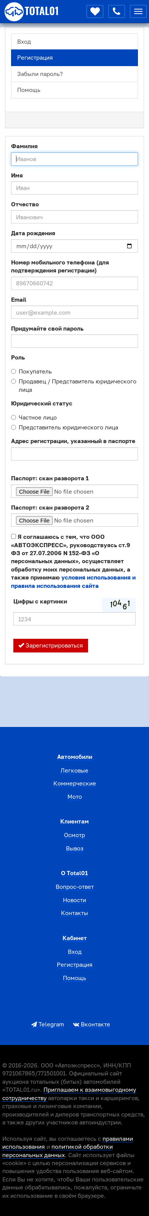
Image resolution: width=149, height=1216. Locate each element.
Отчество (25, 204)
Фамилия (24, 145)
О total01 (74, 872)
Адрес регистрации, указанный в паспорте (73, 440)
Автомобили (74, 756)
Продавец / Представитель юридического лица (73, 385)
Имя (17, 175)
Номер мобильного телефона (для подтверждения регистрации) (60, 266)
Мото (74, 796)
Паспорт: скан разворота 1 (50, 478)
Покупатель (31, 371)
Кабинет (74, 937)
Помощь (28, 89)
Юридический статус (41, 403)
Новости (74, 899)
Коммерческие (74, 783)
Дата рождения (33, 233)
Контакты (74, 912)
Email (18, 299)
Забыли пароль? (40, 73)
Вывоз (74, 848)
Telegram (47, 1024)
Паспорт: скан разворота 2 (50, 507)
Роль (18, 357)
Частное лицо (34, 417)
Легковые (74, 770)
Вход (24, 41)
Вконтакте (91, 1024)
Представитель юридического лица (64, 427)
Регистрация (35, 57)
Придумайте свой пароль (47, 328)
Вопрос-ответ (75, 886)
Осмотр (74, 834)
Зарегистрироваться (50, 645)
